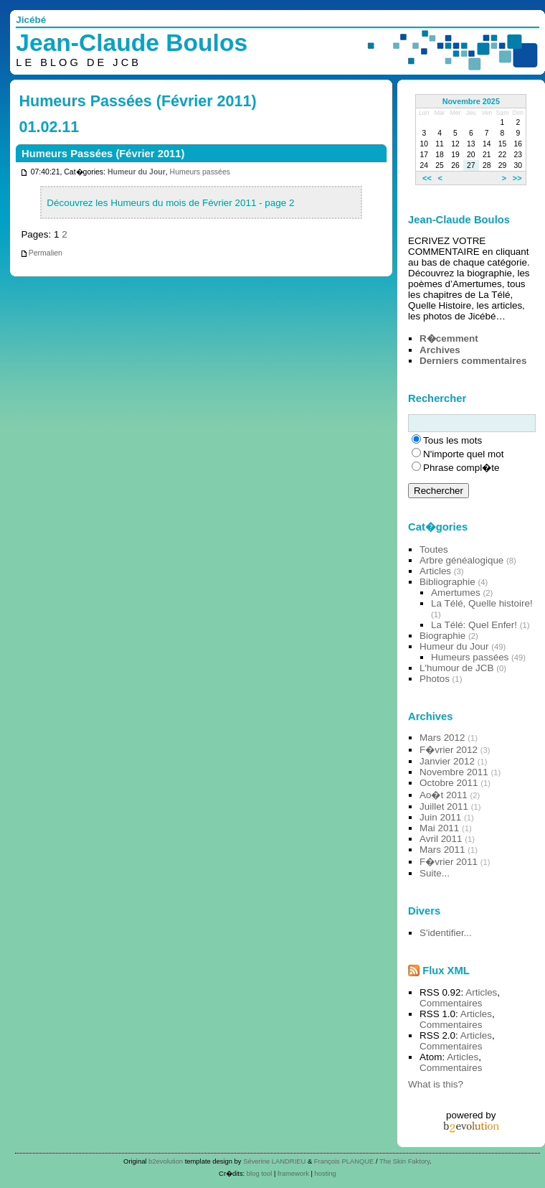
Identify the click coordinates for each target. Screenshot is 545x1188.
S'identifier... (446, 932)
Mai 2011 (439, 828)
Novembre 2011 (454, 772)
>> (517, 178)
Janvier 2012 (447, 761)
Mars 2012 (442, 737)
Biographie (442, 635)
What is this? (435, 1084)
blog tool (259, 1173)
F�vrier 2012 (449, 749)
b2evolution (165, 1161)
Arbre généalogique (461, 560)
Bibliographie (447, 581)
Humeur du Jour (137, 172)
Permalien (41, 253)
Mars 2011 (442, 849)
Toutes (434, 549)
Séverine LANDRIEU (274, 1161)
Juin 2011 (440, 817)
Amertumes (455, 592)
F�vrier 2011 (449, 861)
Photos (435, 678)
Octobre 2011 (449, 782)
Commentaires (451, 1003)
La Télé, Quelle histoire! (482, 603)
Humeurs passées (200, 172)
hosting (325, 1173)
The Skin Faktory (404, 1161)
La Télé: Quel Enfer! (474, 624)
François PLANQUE (344, 1161)
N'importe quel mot (463, 454)
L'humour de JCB (456, 668)
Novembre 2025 (471, 101)
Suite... (435, 873)
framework (293, 1173)
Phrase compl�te (461, 467)
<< (427, 178)
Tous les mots (452, 440)
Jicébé (31, 19)
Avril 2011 (441, 838)
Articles (435, 571)
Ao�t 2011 (444, 795)
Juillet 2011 (444, 806)
